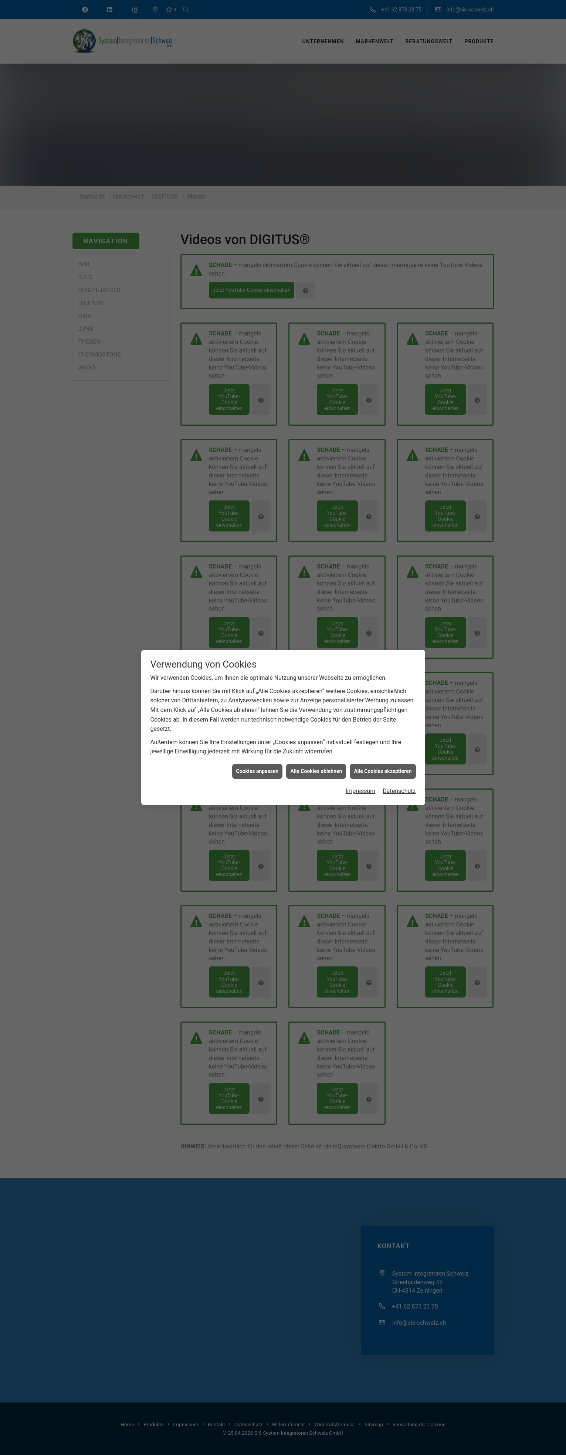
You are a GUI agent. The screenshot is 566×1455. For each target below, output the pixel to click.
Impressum (361, 616)
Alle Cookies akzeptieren (382, 596)
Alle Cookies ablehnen (316, 596)
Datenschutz (399, 616)
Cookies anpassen (257, 596)
